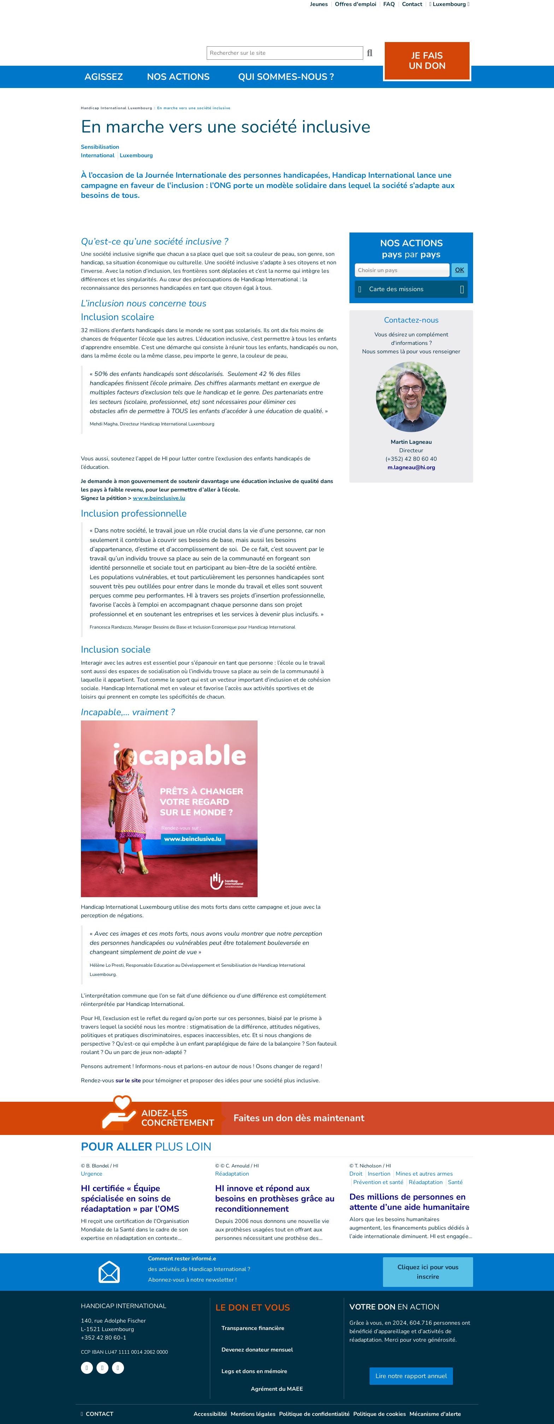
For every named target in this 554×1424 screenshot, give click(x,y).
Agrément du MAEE (277, 1389)
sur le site (127, 1080)
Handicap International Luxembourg (116, 108)
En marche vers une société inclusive (193, 108)
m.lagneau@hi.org (411, 467)
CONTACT (97, 1414)
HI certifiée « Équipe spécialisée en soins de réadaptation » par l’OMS (130, 1198)
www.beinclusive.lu (159, 498)
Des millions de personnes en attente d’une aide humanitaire (409, 1202)
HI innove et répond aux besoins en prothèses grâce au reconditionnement (275, 1198)
